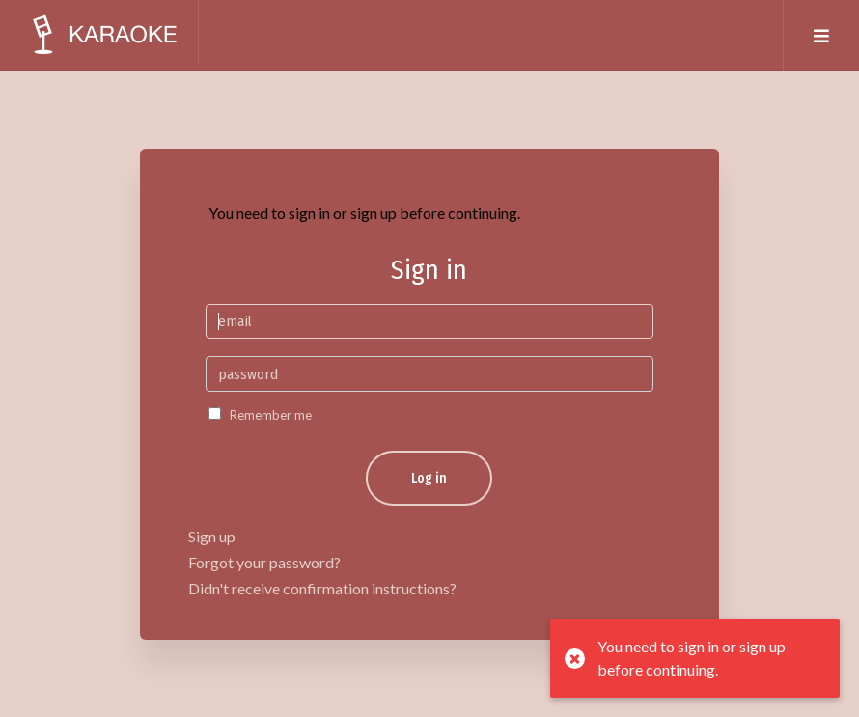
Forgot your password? (264, 562)
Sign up (212, 536)
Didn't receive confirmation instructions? (322, 588)
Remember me (271, 415)
